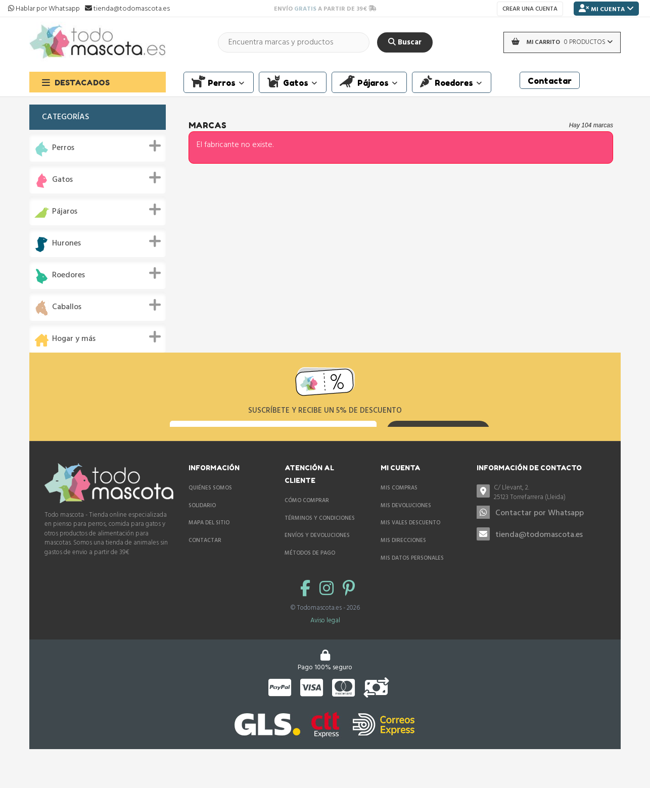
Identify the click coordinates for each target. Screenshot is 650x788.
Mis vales (394, 604)
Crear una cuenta (530, 9)
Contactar (205, 569)
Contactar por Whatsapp (539, 542)
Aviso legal (325, 678)
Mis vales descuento (410, 552)
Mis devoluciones (406, 534)
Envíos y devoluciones (317, 564)
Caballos (66, 307)
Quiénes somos (210, 517)
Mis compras (399, 517)
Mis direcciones (403, 569)
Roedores (68, 275)
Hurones (66, 244)
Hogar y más (74, 339)
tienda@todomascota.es (539, 563)
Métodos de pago (310, 582)
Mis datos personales (412, 587)
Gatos (62, 180)
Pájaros (64, 212)
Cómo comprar (307, 529)
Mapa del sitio (209, 552)
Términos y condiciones (320, 547)
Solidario (202, 534)
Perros (63, 148)
